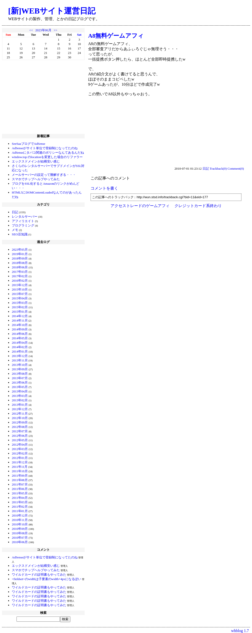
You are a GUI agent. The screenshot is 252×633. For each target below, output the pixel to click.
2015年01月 (20, 311)
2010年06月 (20, 542)
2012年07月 (20, 431)
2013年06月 (20, 382)
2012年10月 (20, 418)
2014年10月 (20, 325)
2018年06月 (20, 267)
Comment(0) (236, 168)
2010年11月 (20, 520)
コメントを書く (104, 188)
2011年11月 (20, 467)
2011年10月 (20, 471)
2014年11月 (20, 320)
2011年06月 (20, 489)
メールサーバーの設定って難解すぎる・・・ (44, 175)
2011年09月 (20, 475)
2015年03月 (20, 303)
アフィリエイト (23, 221)
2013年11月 (20, 360)
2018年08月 (20, 263)
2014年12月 (20, 316)
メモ (15, 230)
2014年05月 (20, 338)
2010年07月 (20, 537)
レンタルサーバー (24, 216)
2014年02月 (20, 347)
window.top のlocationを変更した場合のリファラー (47, 157)
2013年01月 (20, 404)
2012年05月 (20, 440)
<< (31, 30)
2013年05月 (20, 387)
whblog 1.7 (240, 631)
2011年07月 (20, 484)
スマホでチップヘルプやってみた (36, 179)
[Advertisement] (43, 97)
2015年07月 (20, 294)
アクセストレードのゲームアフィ (140, 206)
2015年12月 (20, 285)
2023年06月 (43, 30)
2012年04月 (20, 444)
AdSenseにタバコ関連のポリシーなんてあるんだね (48, 152)
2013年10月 (20, 365)
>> (55, 30)
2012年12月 (20, 409)
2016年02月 (20, 280)
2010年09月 (20, 529)
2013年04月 (20, 391)
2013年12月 (20, 356)
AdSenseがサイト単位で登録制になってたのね (45, 148)
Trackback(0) (218, 168)
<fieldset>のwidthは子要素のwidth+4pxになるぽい (46, 579)
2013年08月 (20, 373)
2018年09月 (20, 258)
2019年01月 (20, 254)
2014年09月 (20, 329)
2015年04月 (20, 298)
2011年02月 (20, 506)
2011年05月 (20, 493)
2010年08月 (20, 533)
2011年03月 (20, 502)
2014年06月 (20, 334)
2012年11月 (20, 413)
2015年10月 (20, 289)
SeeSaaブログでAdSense (28, 144)
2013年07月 (20, 378)
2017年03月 (20, 272)
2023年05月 (20, 249)
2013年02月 (20, 400)
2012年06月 (20, 436)
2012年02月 (20, 453)
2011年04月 (20, 498)
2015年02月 (20, 307)
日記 (15, 212)
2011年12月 (20, 462)
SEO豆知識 (20, 234)
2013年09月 (20, 369)
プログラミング (23, 225)
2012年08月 (20, 427)
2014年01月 (20, 351)
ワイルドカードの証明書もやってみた (39, 574)
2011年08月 (20, 480)
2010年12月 (20, 515)
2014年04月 (20, 342)
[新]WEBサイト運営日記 (51, 10)
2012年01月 (20, 458)
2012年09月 (20, 422)
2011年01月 (20, 511)
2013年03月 (20, 396)
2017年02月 (20, 276)
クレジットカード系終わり (198, 206)
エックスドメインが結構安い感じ (36, 161)
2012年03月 (20, 449)
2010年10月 (20, 524)
